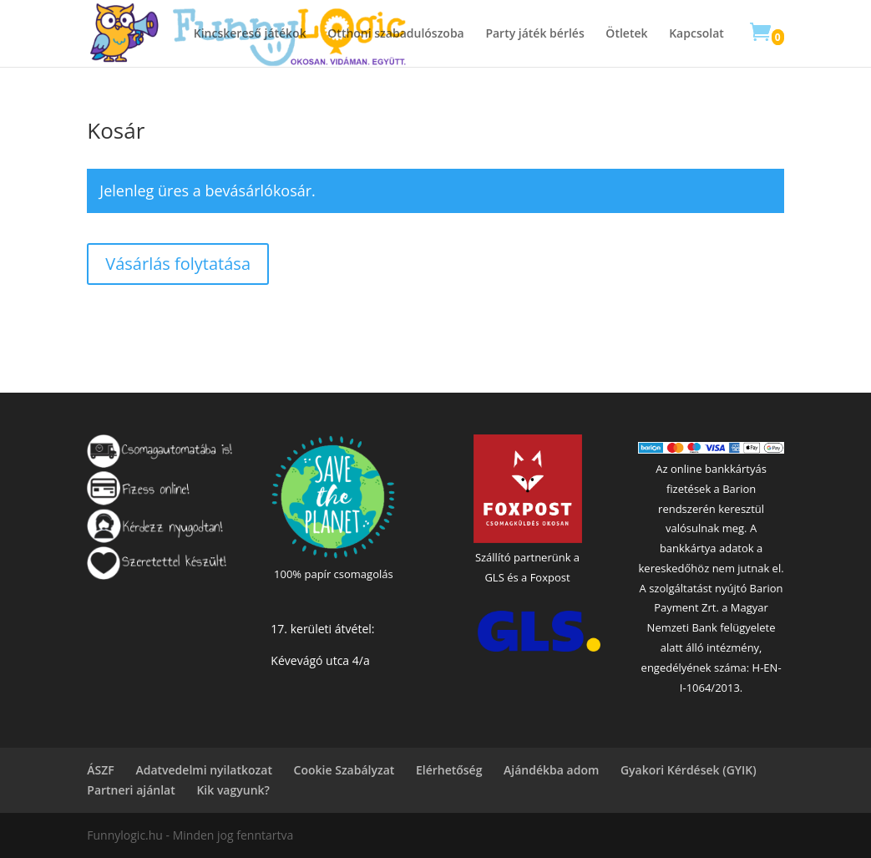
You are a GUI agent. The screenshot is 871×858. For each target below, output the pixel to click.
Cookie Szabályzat (344, 770)
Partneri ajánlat (131, 790)
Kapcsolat (696, 34)
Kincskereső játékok (250, 34)
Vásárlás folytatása (178, 263)
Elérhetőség (449, 770)
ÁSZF (100, 770)
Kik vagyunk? (233, 790)
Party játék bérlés (534, 34)
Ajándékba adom (551, 770)
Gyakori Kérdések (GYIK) (688, 770)
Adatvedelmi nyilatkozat (203, 770)
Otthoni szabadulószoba (395, 34)
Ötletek (626, 34)
